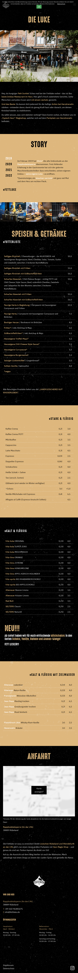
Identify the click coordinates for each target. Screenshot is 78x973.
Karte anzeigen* (39, 790)
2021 (9, 170)
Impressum (8, 965)
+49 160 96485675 (14, 908)
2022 (9, 175)
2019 (9, 158)
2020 (8, 164)
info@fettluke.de (12, 912)
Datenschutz (61, 4)
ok (39, 7)
